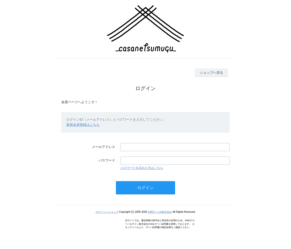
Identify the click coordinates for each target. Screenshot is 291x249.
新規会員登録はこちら (83, 125)
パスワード (107, 160)
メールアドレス (103, 147)
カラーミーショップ (106, 211)
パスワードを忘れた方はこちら (141, 168)
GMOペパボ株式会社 (160, 211)
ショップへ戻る (211, 72)
